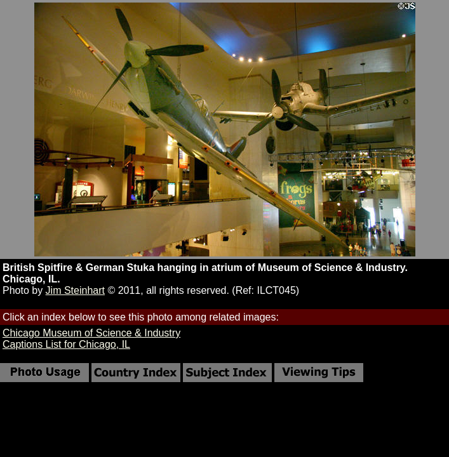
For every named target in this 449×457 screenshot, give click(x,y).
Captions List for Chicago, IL (66, 344)
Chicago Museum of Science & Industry (91, 333)
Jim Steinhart (75, 290)
